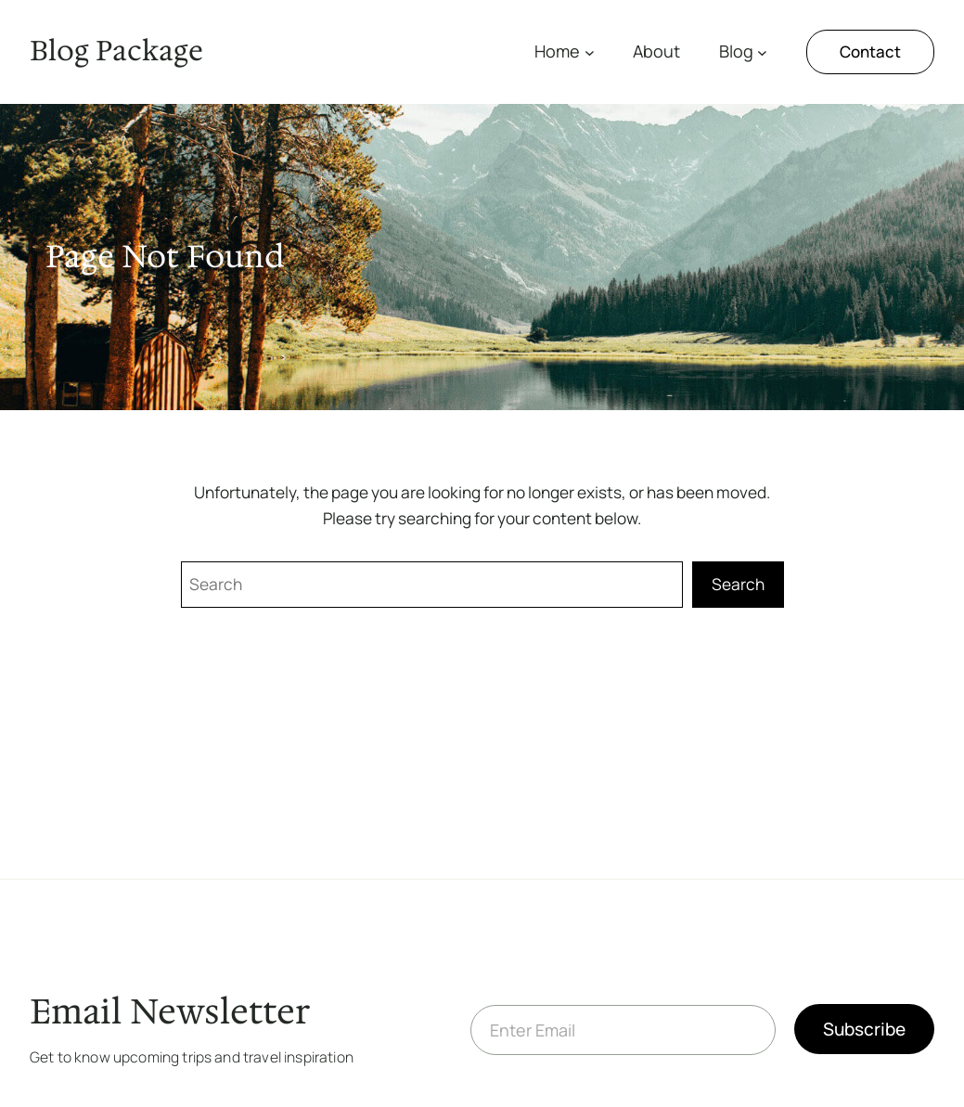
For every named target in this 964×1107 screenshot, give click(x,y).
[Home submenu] (590, 52)
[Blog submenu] (762, 52)
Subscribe (864, 1029)
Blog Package (116, 51)
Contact (870, 51)
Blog (736, 51)
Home (557, 51)
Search (738, 584)
